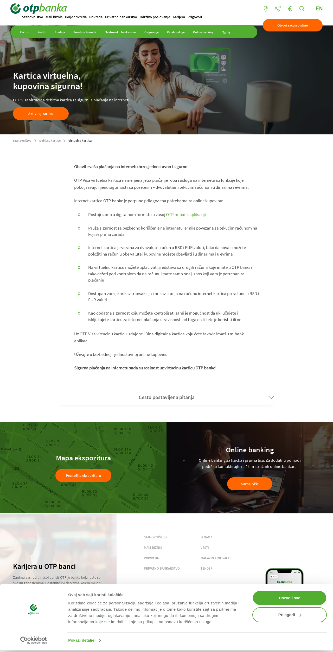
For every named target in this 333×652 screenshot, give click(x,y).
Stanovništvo (35, 17)
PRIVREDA (151, 558)
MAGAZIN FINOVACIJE (216, 558)
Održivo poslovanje (157, 17)
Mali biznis (56, 17)
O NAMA (206, 537)
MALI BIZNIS (153, 548)
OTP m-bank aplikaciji (186, 215)
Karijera (181, 17)
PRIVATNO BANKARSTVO (162, 568)
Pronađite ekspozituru (83, 475)
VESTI (205, 548)
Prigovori (197, 17)
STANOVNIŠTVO (155, 537)
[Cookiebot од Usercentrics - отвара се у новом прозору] (33, 640)
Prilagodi (289, 614)
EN (316, 8)
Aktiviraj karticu (40, 114)
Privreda (98, 17)
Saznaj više (250, 484)
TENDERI (207, 568)
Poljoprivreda (78, 17)
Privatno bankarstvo (124, 17)
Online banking (206, 34)
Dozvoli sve (289, 598)
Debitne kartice (50, 141)
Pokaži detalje (81, 640)
